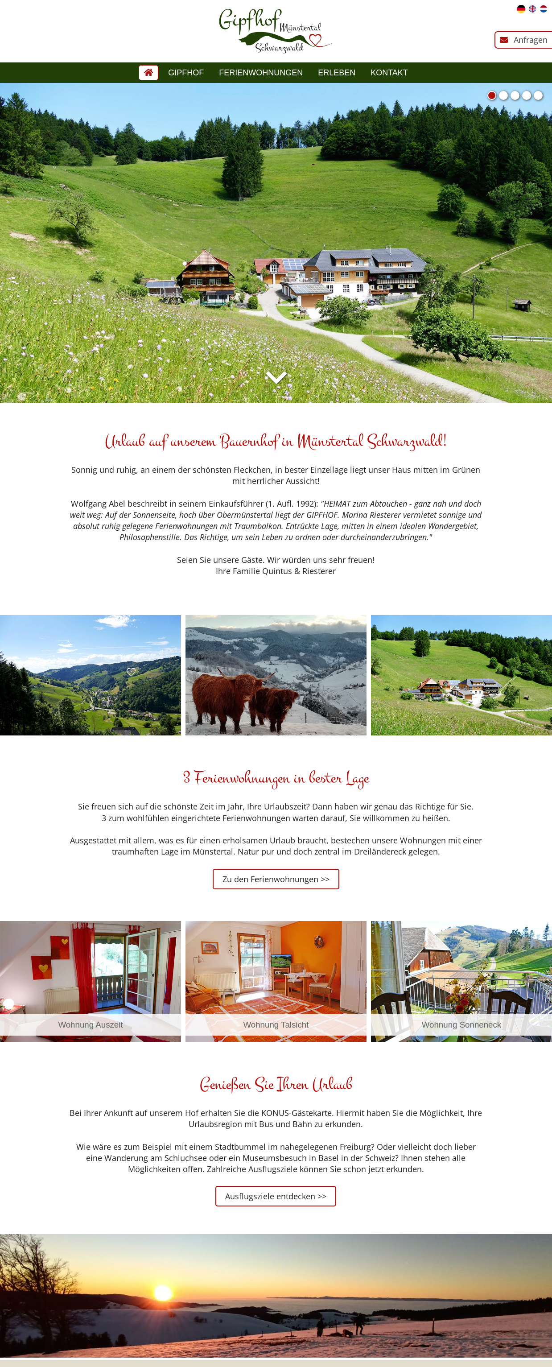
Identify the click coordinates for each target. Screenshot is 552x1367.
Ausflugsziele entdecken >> (275, 1196)
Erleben (336, 72)
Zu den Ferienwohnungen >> (276, 879)
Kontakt (389, 72)
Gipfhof (186, 72)
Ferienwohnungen (261, 72)
